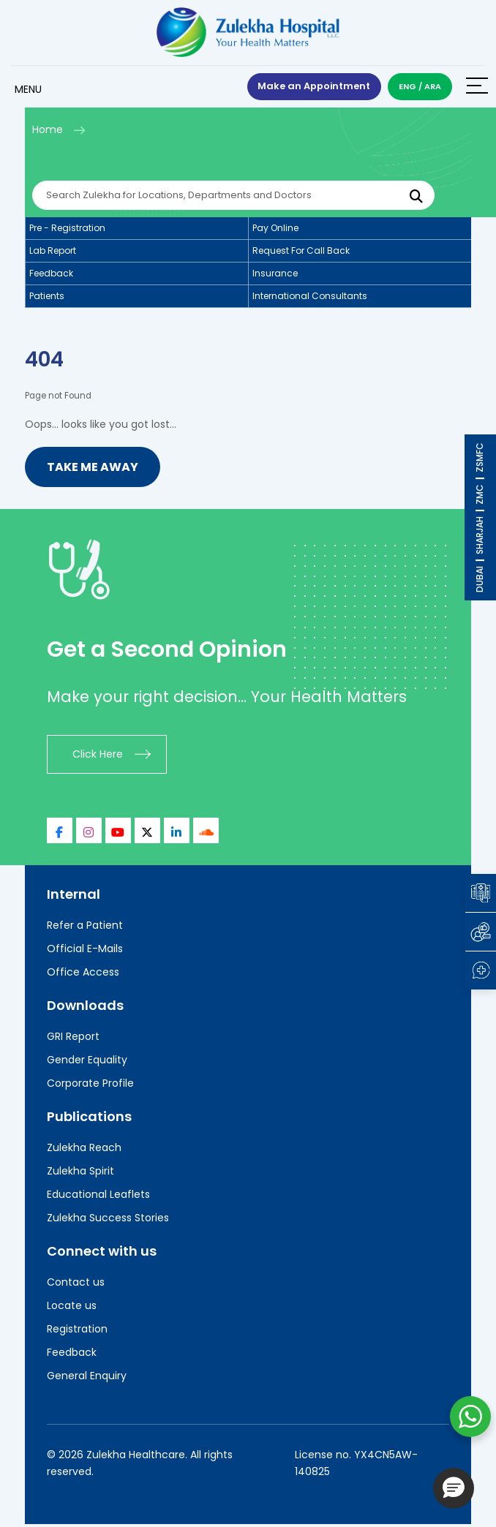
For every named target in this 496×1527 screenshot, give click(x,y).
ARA (432, 87)
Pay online (275, 230)
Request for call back (301, 252)
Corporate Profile (90, 1085)
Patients (46, 298)
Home (47, 131)
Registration (77, 1331)
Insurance (275, 275)
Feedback (51, 275)
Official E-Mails (85, 950)
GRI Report (73, 1038)
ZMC (479, 494)
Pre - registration (67, 230)
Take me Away (92, 469)
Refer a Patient (85, 927)
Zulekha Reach (84, 1149)
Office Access (83, 974)
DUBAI (479, 579)
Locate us (72, 1307)
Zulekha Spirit (80, 1173)
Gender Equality (87, 1062)
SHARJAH (479, 535)
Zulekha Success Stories (108, 1220)
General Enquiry (87, 1377)
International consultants (309, 298)
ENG (407, 87)
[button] (453, 1488)
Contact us (76, 1284)
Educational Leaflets (98, 1196)
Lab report (52, 252)
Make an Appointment (312, 87)
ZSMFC (479, 457)
